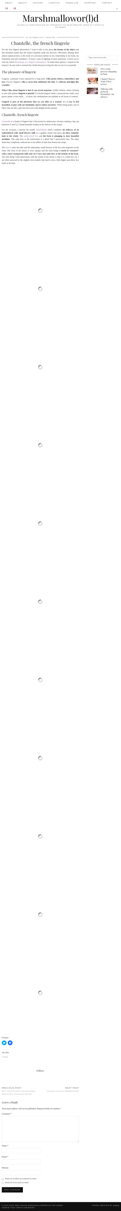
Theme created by (105, 1205)
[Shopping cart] (117, 8)
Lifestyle (54, 3)
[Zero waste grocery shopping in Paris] (92, 71)
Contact (107, 3)
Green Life (72, 3)
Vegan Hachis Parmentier (63, 1089)
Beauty (23, 3)
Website (5, 1168)
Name (5, 1146)
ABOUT (9, 3)
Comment (7, 1114)
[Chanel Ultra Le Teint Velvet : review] (92, 81)
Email (5, 1157)
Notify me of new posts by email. (17, 1182)
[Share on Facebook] (2, 1080)
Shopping (90, 3)
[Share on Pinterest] (5, 1080)
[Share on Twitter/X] (4, 1080)
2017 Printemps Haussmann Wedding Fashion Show (21, 1091)
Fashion (38, 3)
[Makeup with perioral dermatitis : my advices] (92, 91)
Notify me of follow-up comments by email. (21, 1179)
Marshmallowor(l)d (60, 18)
